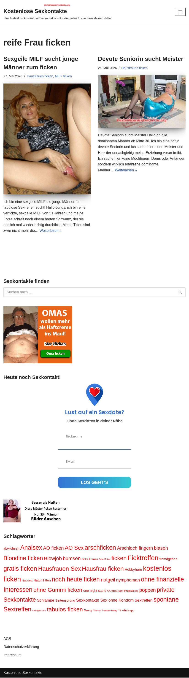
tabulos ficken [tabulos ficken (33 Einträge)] (65, 610)
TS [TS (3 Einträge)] (119, 611)
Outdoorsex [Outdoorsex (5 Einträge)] (115, 591)
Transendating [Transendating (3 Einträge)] (109, 611)
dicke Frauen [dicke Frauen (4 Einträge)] (90, 559)
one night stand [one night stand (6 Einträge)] (94, 591)
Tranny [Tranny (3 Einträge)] (97, 611)
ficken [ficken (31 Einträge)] (119, 558)
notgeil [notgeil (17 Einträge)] (108, 580)
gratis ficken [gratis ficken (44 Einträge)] (20, 569)
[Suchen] (89, 292)
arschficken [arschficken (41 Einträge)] (100, 547)
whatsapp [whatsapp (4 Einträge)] (128, 611)
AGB (7, 639)
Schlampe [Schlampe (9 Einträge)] (45, 601)
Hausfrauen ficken (40, 76)
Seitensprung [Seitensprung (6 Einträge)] (65, 601)
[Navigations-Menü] (180, 12)
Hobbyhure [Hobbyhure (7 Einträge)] (133, 570)
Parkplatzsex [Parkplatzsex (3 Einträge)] (131, 591)
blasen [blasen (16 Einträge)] (161, 548)
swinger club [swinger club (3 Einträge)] (39, 611)
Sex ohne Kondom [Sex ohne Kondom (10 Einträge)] (117, 600)
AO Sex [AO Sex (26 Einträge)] (74, 548)
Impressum (12, 655)
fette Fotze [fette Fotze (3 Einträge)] (104, 559)
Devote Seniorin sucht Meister (140, 58)
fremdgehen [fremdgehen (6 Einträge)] (168, 559)
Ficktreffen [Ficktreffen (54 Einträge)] (143, 558)
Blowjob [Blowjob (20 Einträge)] (53, 559)
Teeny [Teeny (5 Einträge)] (88, 611)
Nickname (74, 437)
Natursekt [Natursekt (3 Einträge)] (27, 581)
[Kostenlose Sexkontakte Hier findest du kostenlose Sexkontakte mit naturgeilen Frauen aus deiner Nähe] (57, 12)
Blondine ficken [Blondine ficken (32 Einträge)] (23, 558)
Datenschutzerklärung (21, 647)
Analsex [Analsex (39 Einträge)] (31, 548)
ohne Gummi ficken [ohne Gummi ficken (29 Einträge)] (57, 590)
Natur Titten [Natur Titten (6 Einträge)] (42, 581)
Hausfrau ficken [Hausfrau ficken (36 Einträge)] (103, 569)
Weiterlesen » (51, 231)
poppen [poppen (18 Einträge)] (147, 591)
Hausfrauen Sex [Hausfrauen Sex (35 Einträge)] (59, 569)
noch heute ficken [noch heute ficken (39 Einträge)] (76, 580)
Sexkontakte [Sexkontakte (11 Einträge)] (87, 600)
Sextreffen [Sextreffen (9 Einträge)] (144, 601)
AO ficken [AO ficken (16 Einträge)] (53, 548)
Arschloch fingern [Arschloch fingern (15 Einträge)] (135, 548)
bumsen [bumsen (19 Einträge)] (72, 559)
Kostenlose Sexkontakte (23, 673)
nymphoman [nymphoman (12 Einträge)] (128, 580)
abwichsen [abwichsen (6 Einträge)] (11, 549)
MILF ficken (63, 76)
